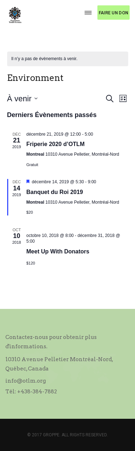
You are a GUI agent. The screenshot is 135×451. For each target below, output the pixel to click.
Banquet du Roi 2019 (54, 192)
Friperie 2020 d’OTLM (55, 144)
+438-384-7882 (37, 391)
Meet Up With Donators (58, 251)
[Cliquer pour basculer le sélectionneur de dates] (22, 99)
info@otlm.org (25, 381)
